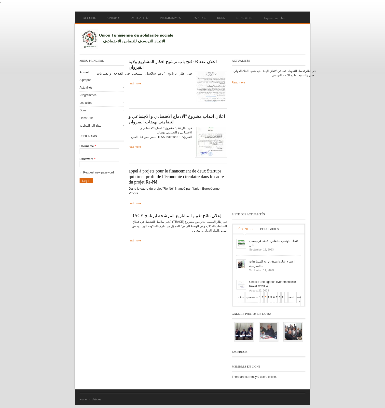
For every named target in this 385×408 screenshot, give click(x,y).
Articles (96, 399)
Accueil (89, 18)
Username (88, 146)
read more (135, 83)
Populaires (269, 229)
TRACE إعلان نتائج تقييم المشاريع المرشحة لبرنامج (175, 215)
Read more (238, 82)
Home (83, 399)
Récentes (244, 229)
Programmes (170, 18)
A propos (113, 18)
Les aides (199, 18)
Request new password (98, 172)
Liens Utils (244, 18)
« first (241, 297)
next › (292, 297)
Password (88, 159)
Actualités (140, 18)
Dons (221, 18)
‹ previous (252, 297)
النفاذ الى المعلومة (275, 18)
